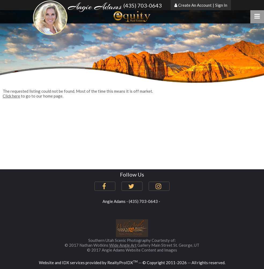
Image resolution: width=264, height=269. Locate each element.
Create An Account (195, 5)
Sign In (221, 5)
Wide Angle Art (123, 245)
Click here (11, 96)
